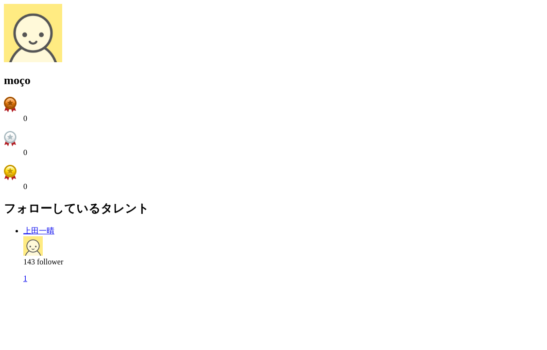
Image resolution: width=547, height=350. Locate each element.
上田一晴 (38, 231)
